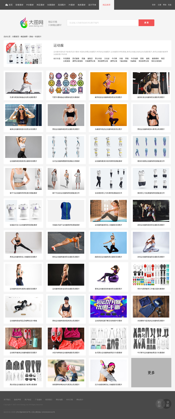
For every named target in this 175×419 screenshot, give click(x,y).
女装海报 (66, 61)
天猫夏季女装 (90, 61)
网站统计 (79, 400)
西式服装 (75, 58)
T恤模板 (133, 61)
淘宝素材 (40, 5)
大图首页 (15, 37)
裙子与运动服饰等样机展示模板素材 (23, 181)
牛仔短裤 (134, 58)
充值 (169, 5)
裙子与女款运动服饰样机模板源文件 (66, 181)
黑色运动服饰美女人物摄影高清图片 (23, 245)
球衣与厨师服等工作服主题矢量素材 (151, 277)
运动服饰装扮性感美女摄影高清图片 (23, 277)
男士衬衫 (98, 58)
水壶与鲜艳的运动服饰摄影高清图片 (66, 341)
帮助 (164, 5)
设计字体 (92, 5)
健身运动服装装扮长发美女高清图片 (23, 117)
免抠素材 (81, 5)
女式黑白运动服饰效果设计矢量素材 (108, 341)
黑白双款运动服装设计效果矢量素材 (23, 372)
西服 (83, 58)
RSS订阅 (69, 400)
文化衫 (106, 58)
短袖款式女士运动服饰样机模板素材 (23, 213)
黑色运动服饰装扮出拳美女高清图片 (151, 117)
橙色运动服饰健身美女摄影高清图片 (66, 245)
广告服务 (38, 400)
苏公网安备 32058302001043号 (43, 412)
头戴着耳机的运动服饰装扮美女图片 (108, 117)
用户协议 (28, 400)
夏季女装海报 (77, 61)
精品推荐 (106, 5)
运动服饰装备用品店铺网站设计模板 (23, 309)
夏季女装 (113, 61)
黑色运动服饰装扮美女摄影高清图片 (66, 117)
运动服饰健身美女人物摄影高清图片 (108, 213)
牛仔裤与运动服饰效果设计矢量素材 (151, 341)
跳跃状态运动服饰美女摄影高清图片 (108, 245)
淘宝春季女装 (144, 61)
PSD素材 (30, 5)
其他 (31, 37)
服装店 (90, 58)
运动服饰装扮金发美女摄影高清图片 (66, 277)
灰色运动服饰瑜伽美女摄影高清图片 (151, 245)
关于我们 (7, 400)
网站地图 (59, 400)
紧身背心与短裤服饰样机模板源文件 (151, 181)
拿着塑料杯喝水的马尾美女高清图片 (66, 372)
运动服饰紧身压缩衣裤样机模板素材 (108, 149)
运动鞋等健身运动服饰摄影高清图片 (23, 341)
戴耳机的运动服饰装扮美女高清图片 (108, 85)
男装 (127, 58)
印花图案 (66, 58)
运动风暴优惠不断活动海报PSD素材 (108, 309)
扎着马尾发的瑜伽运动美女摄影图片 (23, 85)
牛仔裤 (114, 58)
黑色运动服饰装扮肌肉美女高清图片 (66, 309)
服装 (147, 58)
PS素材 (72, 5)
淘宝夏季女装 (103, 61)
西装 (142, 58)
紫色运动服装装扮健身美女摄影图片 (108, 277)
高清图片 (62, 5)
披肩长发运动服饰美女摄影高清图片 (151, 85)
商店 (163, 58)
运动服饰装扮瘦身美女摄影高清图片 (23, 149)
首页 (11, 5)
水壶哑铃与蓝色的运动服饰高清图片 (151, 309)
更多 (151, 373)
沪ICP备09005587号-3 (24, 412)
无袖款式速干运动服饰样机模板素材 (66, 213)
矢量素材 (51, 5)
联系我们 (48, 400)
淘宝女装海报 (156, 61)
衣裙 (121, 58)
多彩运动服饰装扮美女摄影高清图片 (151, 213)
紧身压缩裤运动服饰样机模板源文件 (151, 149)
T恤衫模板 (123, 61)
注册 (159, 5)
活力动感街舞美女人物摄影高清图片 (108, 372)
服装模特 (155, 58)
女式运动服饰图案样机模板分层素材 (66, 149)
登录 (153, 5)
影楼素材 (19, 5)
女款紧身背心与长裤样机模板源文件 (108, 181)
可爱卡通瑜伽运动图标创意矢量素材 (66, 85)
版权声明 (17, 400)
